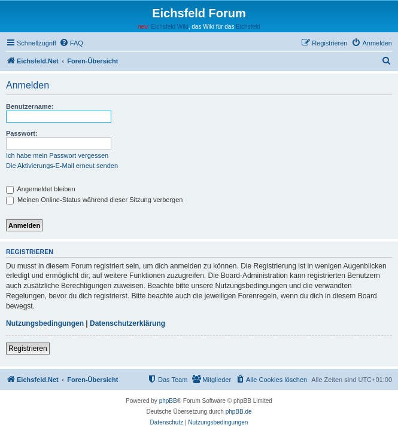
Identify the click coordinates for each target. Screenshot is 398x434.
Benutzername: (29, 106)
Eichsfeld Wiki (169, 26)
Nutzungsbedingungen (45, 323)
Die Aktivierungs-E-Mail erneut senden (62, 165)
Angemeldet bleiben (40, 188)
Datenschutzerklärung (127, 323)
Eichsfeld (248, 26)
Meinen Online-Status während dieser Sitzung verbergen (94, 199)
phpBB (168, 401)
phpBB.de (239, 411)
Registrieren (27, 348)
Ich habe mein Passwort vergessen (57, 155)
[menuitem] (71, 43)
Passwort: (22, 133)
